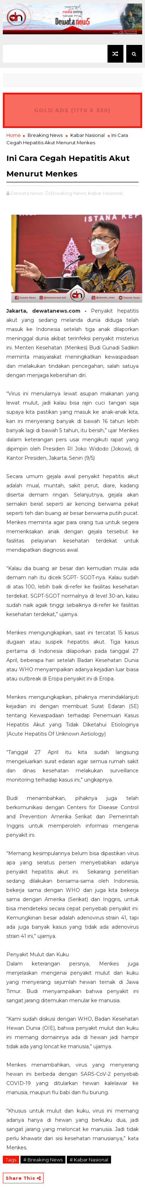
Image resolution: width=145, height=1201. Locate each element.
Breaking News (45, 135)
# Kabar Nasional (89, 1159)
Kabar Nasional (87, 135)
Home (13, 135)
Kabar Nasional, (105, 193)
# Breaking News (43, 1159)
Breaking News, (69, 193)
